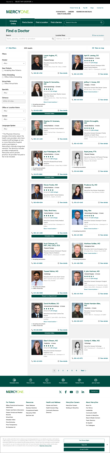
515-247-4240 (76, 206)
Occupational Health (32, 414)
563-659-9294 (37, 206)
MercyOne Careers (71, 409)
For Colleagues (90, 429)
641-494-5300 (37, 297)
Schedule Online (13, 22)
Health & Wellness (64, 14)
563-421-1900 (76, 239)
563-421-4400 (37, 139)
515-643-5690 (76, 171)
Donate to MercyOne (92, 419)
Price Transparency (11, 429)
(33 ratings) (93, 62)
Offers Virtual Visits (11, 83)
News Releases (30, 409)
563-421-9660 (36, 267)
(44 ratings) (53, 221)
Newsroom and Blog (84, 12)
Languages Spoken (8, 125)
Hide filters (11, 48)
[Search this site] (84, 22)
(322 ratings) (93, 221)
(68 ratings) (53, 160)
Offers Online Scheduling (13, 77)
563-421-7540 (76, 300)
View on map (98, 48)
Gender (4, 116)
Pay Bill (85, 8)
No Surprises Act (10, 431)
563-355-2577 (76, 325)
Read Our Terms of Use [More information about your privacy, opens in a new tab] (46, 445)
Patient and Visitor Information (15, 414)
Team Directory (90, 424)
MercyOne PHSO (31, 417)
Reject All (84, 444)
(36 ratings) (53, 352)
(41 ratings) (53, 91)
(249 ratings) (54, 196)
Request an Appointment (49, 300)
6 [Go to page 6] (75, 375)
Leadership (89, 414)
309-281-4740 (36, 73)
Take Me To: (9, 1)
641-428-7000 (76, 267)
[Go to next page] (82, 375)
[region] (69, 215)
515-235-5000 (36, 334)
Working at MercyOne (72, 412)
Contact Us (100, 8)
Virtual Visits (9, 421)
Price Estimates (10, 426)
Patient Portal (74, 8)
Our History (89, 412)
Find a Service (56, 21)
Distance (5, 98)
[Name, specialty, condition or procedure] (30, 39)
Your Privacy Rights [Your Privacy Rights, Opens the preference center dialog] (84, 440)
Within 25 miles (8, 101)
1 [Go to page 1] (54, 375)
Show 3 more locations (89, 232)
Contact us (94, 395)
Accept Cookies (84, 449)
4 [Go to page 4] (66, 375)
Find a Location (42, 21)
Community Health (91, 417)
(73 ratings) (53, 315)
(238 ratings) (93, 130)
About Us (88, 409)
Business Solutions (31, 412)
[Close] (107, 445)
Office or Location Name (11, 107)
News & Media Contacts (93, 422)
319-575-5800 (36, 178)
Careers (71, 12)
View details (61, 73)
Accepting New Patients (12, 70)
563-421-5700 (76, 74)
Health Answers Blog (52, 412)
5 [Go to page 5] (71, 375)
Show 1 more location (49, 232)
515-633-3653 (36, 110)
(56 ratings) (93, 282)
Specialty (5, 89)
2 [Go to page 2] (57, 375)
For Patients (60, 12)
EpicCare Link (30, 419)
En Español (89, 427)
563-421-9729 (76, 100)
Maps (92, 8)
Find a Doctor (27, 21)
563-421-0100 (76, 143)
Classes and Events (51, 409)
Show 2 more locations (49, 102)
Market (4, 60)
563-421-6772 (76, 362)
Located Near (60, 35)
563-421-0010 (36, 365)
